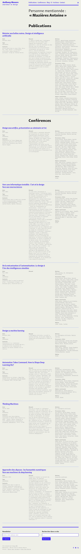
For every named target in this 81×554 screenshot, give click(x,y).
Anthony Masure (11, 2)
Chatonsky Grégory (66, 281)
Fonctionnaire (58, 50)
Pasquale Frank (63, 83)
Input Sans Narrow (26, 549)
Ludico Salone (70, 425)
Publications (33, 2)
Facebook (75, 101)
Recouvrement (58, 375)
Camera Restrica (68, 390)
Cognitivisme (58, 44)
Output (57, 56)
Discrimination (59, 49)
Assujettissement (59, 41)
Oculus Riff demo (72, 168)
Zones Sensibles (66, 174)
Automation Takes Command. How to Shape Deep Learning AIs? (23, 363)
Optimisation (73, 55)
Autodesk (57, 444)
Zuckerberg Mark (67, 207)
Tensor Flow (61, 457)
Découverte (58, 47)
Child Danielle (59, 419)
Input (56, 53)
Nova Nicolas (72, 292)
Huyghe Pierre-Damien (65, 75)
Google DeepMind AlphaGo (69, 165)
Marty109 (73, 450)
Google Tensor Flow (60, 102)
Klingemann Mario (72, 287)
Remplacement (67, 375)
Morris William (70, 81)
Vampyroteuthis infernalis (62, 461)
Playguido (57, 453)
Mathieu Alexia (70, 151)
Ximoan (57, 463)
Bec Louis (62, 279)
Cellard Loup (61, 70)
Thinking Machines (66, 172)
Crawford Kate (64, 143)
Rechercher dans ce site (50, 531)
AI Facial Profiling (68, 441)
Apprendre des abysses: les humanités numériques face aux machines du (24, 471)
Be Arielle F (67, 304)
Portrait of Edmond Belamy (62, 393)
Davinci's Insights (65, 212)
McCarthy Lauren (64, 291)
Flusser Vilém (69, 73)
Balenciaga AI (63, 101)
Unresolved (73, 460)
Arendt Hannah (67, 64)
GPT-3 (74, 392)
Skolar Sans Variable (13, 549)
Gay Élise (64, 146)
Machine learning (71, 134)
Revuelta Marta (59, 295)
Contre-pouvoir (66, 46)
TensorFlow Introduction (65, 314)
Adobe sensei (58, 492)
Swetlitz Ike (68, 89)
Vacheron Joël (63, 297)
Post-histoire (63, 56)
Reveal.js (74, 455)
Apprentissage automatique (68, 40)
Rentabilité (75, 375)
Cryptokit (68, 162)
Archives (56, 2)
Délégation (66, 49)
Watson (72, 461)
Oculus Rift (71, 215)
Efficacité (73, 49)
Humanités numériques (61, 477)
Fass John (62, 73)
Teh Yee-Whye (61, 91)
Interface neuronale (60, 134)
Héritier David (59, 424)
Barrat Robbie (67, 139)
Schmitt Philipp (68, 295)
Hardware (64, 52)
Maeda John (62, 151)
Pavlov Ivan (58, 85)
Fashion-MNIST (68, 305)
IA (68, 52)
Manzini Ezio (58, 289)
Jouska (57, 450)
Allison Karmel (59, 139)
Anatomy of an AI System (70, 301)
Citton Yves (58, 483)
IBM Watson (69, 102)
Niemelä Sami (58, 82)
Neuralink (64, 168)
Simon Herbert (67, 434)
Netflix (73, 103)
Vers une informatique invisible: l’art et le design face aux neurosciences (23, 185)
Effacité (69, 371)
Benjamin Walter (72, 66)
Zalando (64, 320)
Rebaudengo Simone (67, 85)
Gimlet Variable (72, 447)
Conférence (5, 136)
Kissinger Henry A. (65, 76)
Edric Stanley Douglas (61, 342)
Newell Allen (65, 431)
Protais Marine (72, 83)
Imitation (57, 372)
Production (66, 58)
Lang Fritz (58, 149)
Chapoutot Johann (60, 418)
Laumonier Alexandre (67, 149)
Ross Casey (62, 86)
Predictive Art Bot (66, 308)
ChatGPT (76, 211)
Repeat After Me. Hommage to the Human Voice (66, 310)
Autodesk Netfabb (59, 99)
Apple (56, 162)
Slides (56, 178)
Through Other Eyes (60, 460)
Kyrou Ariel (62, 78)
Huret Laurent (63, 148)
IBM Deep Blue (59, 166)
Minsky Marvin (58, 430)
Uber (75, 109)
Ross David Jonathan (69, 433)
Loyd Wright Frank (60, 288)
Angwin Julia (58, 64)
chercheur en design (10, 4)
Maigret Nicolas (70, 288)
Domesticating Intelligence (68, 163)
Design (13, 330)
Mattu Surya (62, 79)
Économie (63, 371)
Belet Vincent (64, 413)
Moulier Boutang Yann (69, 430)
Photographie (58, 58)
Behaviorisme (65, 43)
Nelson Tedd (58, 431)
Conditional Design (70, 445)
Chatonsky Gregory (65, 142)
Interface (74, 132)
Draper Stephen (59, 145)
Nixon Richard (67, 82)
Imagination (73, 52)
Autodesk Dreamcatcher (70, 98)
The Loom (74, 457)
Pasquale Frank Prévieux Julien (68, 205)
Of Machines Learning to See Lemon (66, 104)
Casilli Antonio (73, 482)
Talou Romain (63, 435)
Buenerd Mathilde (59, 415)
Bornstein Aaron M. (60, 67)
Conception (58, 46)
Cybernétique (74, 46)
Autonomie (58, 43)
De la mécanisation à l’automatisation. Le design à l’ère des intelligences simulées (23, 266)
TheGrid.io (61, 106)
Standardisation (59, 376)
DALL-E (57, 212)
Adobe (56, 98)
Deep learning (65, 47)
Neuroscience (58, 135)
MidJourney (58, 168)
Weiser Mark (58, 207)
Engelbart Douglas (69, 421)
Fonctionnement (67, 50)
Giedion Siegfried (63, 285)
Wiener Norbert (72, 94)
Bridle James (70, 279)
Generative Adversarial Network (63, 392)
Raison (57, 59)
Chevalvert (68, 70)
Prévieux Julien (73, 155)
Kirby (14, 546)
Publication (5, 44)
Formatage (58, 52)
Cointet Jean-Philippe (71, 198)
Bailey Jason (63, 66)
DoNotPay (65, 347)
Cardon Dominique (64, 69)
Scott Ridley (70, 156)
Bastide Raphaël (68, 480)
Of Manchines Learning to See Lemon (65, 169)
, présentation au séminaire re (24, 128)
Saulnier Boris (70, 86)
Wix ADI (57, 111)
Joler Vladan (71, 148)
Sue (56, 457)
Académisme (58, 369)
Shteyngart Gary (65, 88)
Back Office (62, 162)
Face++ (70, 101)
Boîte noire (73, 43)
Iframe (57, 397)
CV (51, 2)
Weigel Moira (63, 94)
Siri (56, 106)
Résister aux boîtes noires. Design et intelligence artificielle (23, 34)
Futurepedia (58, 165)
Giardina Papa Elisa (72, 422)
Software (71, 61)
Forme (73, 371)
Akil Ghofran (58, 412)
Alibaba (61, 98)
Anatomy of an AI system (62, 211)
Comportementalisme (68, 44)
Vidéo (56, 324)
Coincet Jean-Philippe (71, 340)
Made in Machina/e (65, 103)
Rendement (70, 59)
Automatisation (69, 41)
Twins (73, 172)
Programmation (74, 58)
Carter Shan (65, 416)
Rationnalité (63, 59)
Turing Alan (69, 91)
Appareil (57, 40)
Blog (48, 2)
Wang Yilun (66, 92)
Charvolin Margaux (70, 418)
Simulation (65, 61)
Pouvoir (70, 56)
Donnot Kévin (72, 143)
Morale (62, 55)
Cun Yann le (67, 72)
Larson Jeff (70, 78)
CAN (62, 305)
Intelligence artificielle (65, 53)
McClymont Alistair (60, 81)
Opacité (67, 55)
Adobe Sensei (58, 301)
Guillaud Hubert (72, 342)
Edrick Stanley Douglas (70, 145)
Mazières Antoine (70, 79)
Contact (62, 2)
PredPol (75, 105)
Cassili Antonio (73, 416)
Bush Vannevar (69, 415)
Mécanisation (68, 373)
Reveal (61, 397)
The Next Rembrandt (67, 109)
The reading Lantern (72, 458)
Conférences (42, 2)
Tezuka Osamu (73, 386)
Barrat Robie (67, 278)
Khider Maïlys (66, 486)
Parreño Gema (58, 294)
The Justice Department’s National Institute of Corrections (64, 108)
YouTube (65, 324)
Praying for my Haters (61, 171)
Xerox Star (58, 174)
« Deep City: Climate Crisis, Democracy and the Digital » (13, 379)
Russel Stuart (59, 434)
